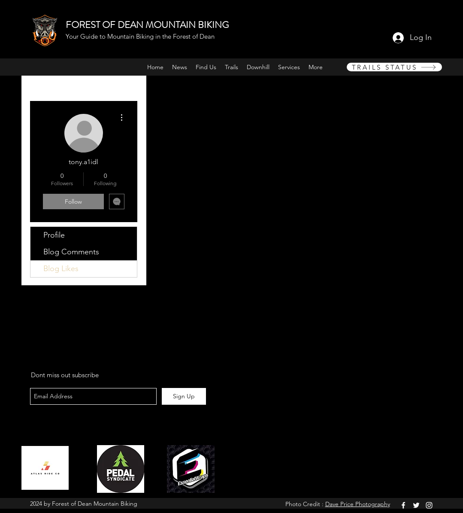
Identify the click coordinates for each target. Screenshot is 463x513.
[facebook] (403, 505)
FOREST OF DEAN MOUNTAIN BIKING (147, 24)
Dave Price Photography (357, 504)
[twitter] (416, 505)
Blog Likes (61, 268)
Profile (54, 235)
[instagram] (429, 505)
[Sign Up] (184, 396)
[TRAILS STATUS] (394, 67)
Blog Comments (71, 251)
